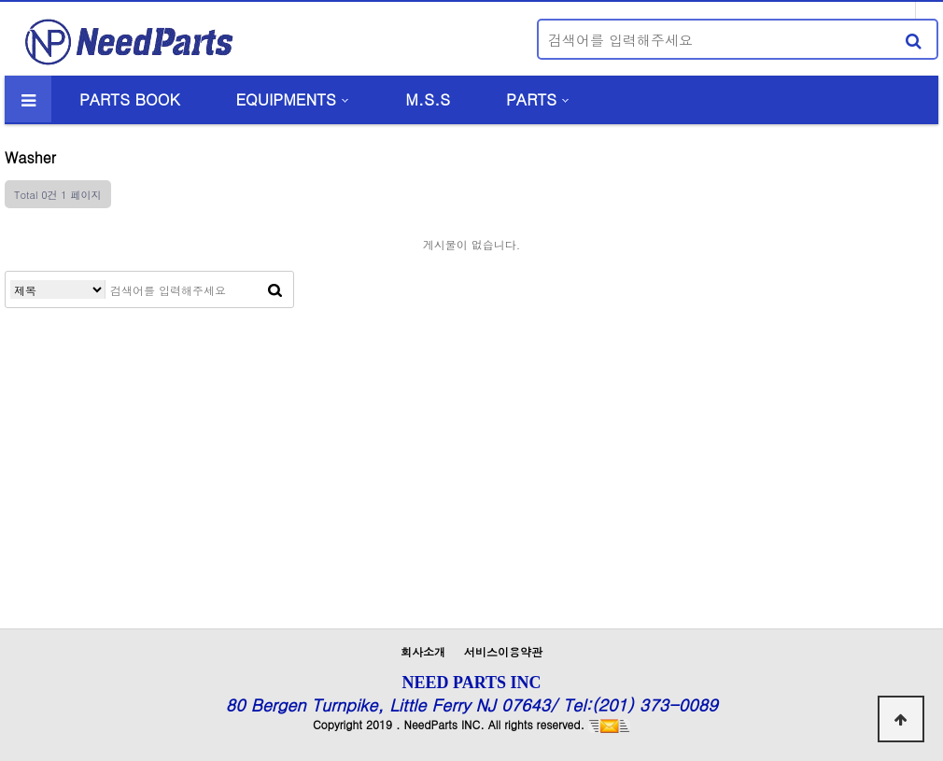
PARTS (531, 99)
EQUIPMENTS (285, 99)
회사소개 (423, 651)
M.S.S (427, 99)
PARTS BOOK (129, 99)
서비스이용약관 (503, 651)
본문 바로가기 (0, 0)
